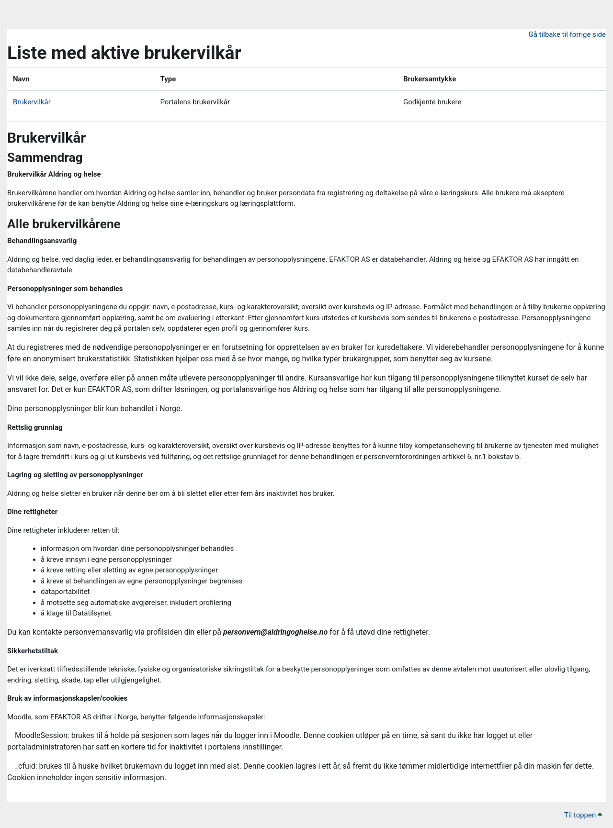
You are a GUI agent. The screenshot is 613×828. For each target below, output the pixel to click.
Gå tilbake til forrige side (567, 34)
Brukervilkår (32, 102)
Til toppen (583, 815)
